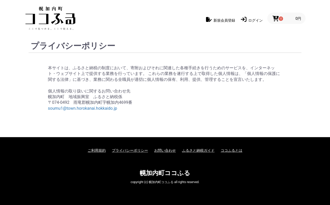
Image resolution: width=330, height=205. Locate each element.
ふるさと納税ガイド (198, 150)
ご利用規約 (97, 150)
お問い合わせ (165, 150)
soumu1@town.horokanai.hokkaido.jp (82, 108)
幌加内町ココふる (165, 173)
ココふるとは (231, 150)
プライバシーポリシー (130, 150)
